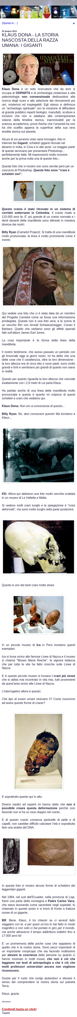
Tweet (6, 1013)
